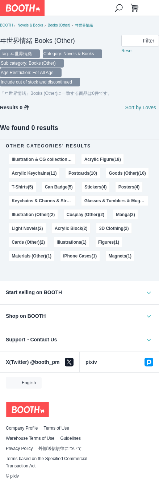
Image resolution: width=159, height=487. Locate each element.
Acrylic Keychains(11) (34, 173)
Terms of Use (56, 428)
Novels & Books (30, 25)
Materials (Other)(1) (31, 256)
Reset (127, 50)
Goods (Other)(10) (127, 173)
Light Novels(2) (27, 228)
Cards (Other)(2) (28, 242)
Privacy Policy (19, 448)
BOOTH (6, 25)
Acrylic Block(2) (71, 228)
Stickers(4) (95, 187)
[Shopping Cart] (135, 8)
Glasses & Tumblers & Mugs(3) (116, 200)
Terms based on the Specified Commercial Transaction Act (46, 462)
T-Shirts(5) (22, 187)
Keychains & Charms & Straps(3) (43, 200)
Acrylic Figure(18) (102, 159)
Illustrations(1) (71, 242)
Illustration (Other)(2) (33, 214)
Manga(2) (125, 214)
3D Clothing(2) (114, 228)
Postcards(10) (82, 173)
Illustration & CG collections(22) (43, 159)
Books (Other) (59, 25)
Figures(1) (108, 242)
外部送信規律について (60, 448)
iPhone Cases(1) (80, 256)
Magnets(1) (120, 256)
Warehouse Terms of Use (30, 438)
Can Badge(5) (59, 187)
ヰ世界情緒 (84, 25)
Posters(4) (129, 187)
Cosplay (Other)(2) (85, 214)
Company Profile (22, 428)
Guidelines (70, 438)
